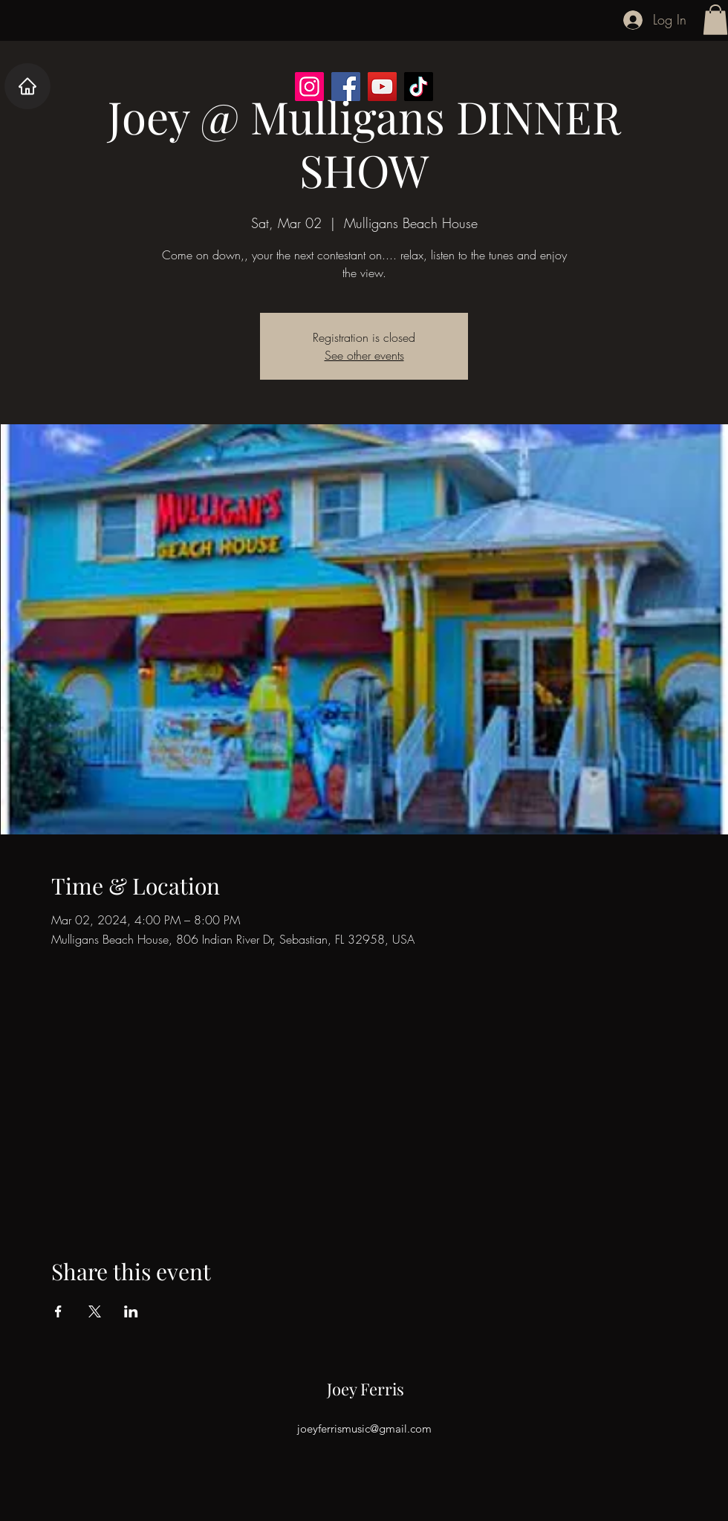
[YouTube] (382, 86)
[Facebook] (345, 86)
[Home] (27, 86)
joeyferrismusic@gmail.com (364, 1428)
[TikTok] (418, 86)
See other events (364, 355)
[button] (715, 19)
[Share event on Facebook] (58, 1311)
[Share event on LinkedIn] (131, 1311)
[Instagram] (309, 86)
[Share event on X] (95, 1311)
